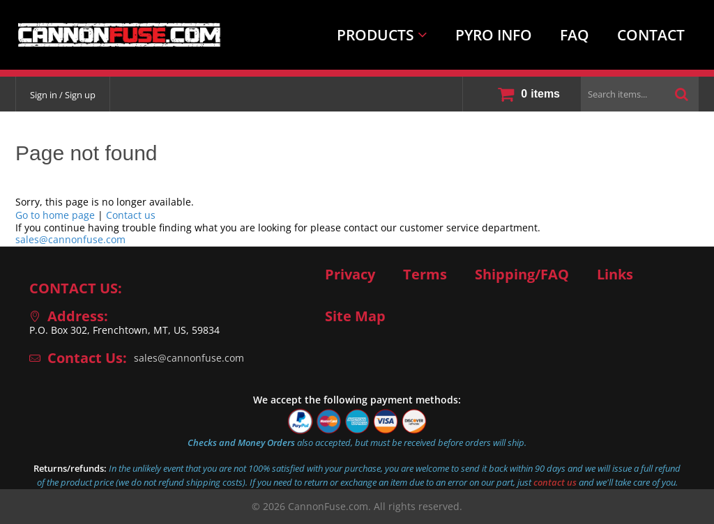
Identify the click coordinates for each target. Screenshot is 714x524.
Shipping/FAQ (522, 275)
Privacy (350, 275)
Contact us (130, 215)
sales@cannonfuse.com (70, 239)
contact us (555, 482)
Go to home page (55, 215)
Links (615, 275)
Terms (425, 275)
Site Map (355, 316)
